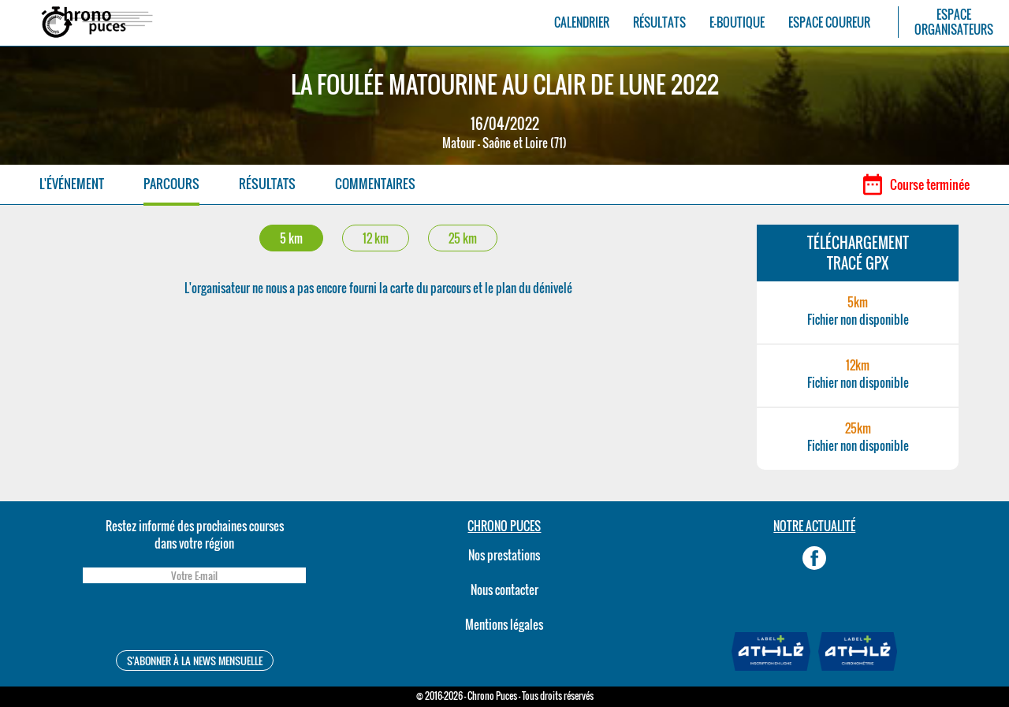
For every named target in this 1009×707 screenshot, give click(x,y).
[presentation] (194, 619)
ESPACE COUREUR (829, 22)
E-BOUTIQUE (737, 22)
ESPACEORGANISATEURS (953, 22)
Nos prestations (504, 555)
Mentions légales (504, 624)
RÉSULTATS (659, 22)
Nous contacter (504, 589)
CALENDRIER (581, 22)
